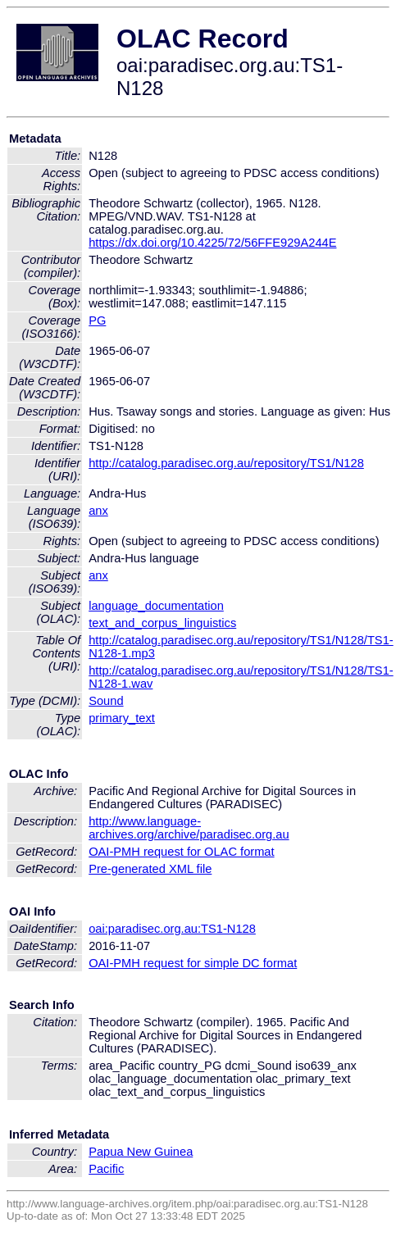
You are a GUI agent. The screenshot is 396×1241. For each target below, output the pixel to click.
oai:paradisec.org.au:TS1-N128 (172, 928)
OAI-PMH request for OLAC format (181, 851)
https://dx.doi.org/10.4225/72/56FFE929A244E (212, 242)
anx (98, 510)
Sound (106, 700)
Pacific (106, 1168)
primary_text (122, 718)
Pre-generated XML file (150, 868)
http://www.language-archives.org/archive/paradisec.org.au (189, 828)
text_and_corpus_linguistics (162, 623)
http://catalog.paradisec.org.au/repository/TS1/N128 (226, 463)
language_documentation (156, 605)
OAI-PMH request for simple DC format (193, 963)
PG (97, 320)
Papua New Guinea (141, 1151)
